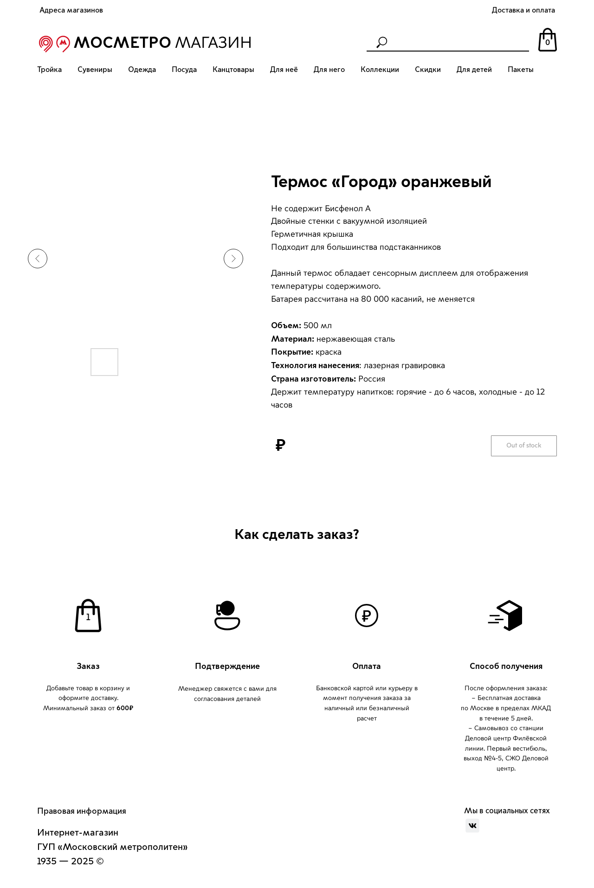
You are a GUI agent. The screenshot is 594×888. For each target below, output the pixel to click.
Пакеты (521, 69)
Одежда (142, 69)
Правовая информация (81, 811)
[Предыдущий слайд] (37, 258)
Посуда (184, 69)
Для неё (284, 69)
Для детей (474, 69)
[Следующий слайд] (233, 258)
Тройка (49, 69)
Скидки (428, 69)
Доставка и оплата (523, 10)
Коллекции (380, 69)
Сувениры (94, 69)
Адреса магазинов (71, 10)
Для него (329, 69)
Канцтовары (233, 69)
